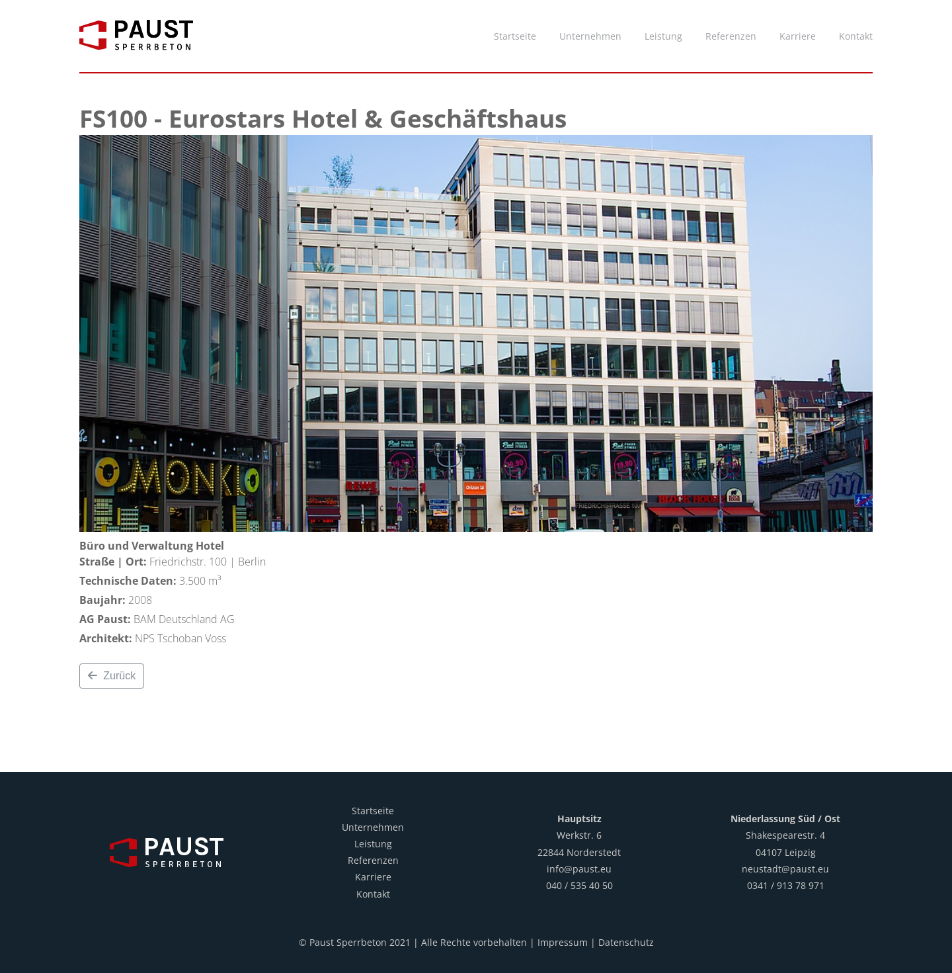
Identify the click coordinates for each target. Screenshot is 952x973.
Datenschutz (626, 942)
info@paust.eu (579, 869)
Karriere (373, 876)
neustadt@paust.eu (785, 869)
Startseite (373, 810)
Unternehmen (373, 827)
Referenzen (373, 860)
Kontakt (373, 894)
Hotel (210, 545)
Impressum (562, 942)
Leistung (373, 843)
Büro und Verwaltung (136, 545)
